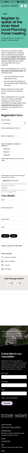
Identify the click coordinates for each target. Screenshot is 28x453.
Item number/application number (10, 128)
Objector (6, 152)
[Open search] (21, 6)
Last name (4, 381)
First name (4, 373)
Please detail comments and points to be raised (12, 159)
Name (2, 200)
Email (2, 227)
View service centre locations (11, 427)
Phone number (5, 219)
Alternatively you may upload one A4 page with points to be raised (13, 176)
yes (11, 283)
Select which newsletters (9, 398)
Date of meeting (5, 120)
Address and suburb (6, 207)
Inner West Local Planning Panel (11, 71)
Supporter (6, 155)
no (20, 283)
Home (5, 14)
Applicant (6, 149)
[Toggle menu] (25, 6)
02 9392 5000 (5, 441)
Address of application (7, 136)
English (22, 2)
